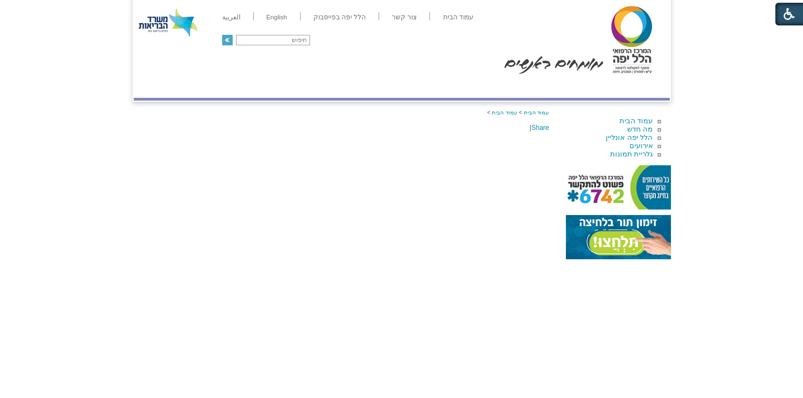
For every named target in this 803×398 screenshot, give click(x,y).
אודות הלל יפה (504, 86)
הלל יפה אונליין (629, 137)
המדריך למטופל (439, 86)
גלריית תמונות (631, 154)
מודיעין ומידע (637, 86)
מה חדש (640, 129)
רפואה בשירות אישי (281, 86)
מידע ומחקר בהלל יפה (364, 86)
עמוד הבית (636, 121)
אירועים (641, 146)
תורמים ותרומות (206, 86)
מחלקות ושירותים (570, 86)
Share (540, 128)
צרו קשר (152, 86)
